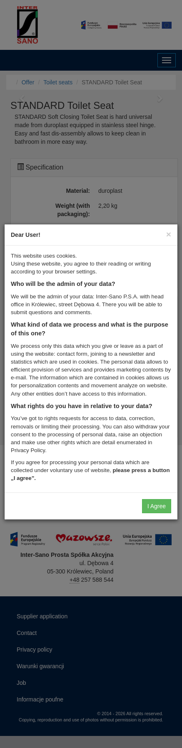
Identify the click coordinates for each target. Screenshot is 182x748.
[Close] (168, 234)
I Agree (156, 506)
